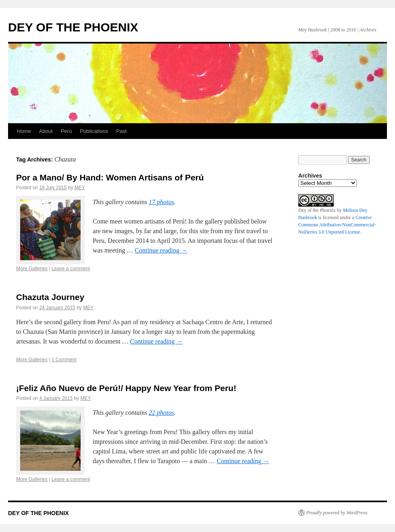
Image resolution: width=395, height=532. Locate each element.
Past (121, 131)
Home (24, 131)
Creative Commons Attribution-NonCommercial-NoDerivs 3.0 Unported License (337, 225)
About (46, 131)
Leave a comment (71, 268)
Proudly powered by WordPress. (337, 512)
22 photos (161, 412)
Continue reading (161, 250)
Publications (94, 131)
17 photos (161, 202)
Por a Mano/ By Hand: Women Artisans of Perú (110, 177)
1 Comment (64, 359)
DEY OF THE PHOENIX (73, 27)
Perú (66, 131)
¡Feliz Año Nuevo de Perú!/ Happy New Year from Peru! (126, 388)
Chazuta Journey (50, 297)
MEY (80, 187)
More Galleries (32, 268)
